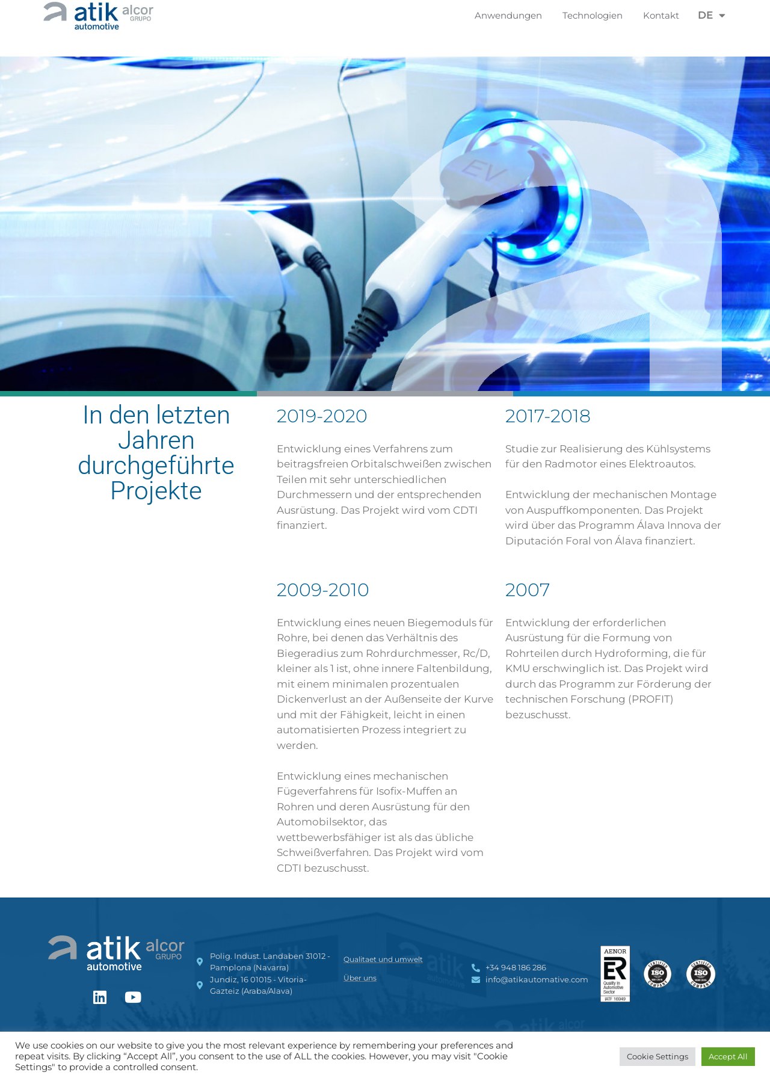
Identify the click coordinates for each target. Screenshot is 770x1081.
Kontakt (661, 15)
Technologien (595, 16)
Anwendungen (511, 16)
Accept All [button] (728, 1056)
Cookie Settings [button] (657, 1056)
